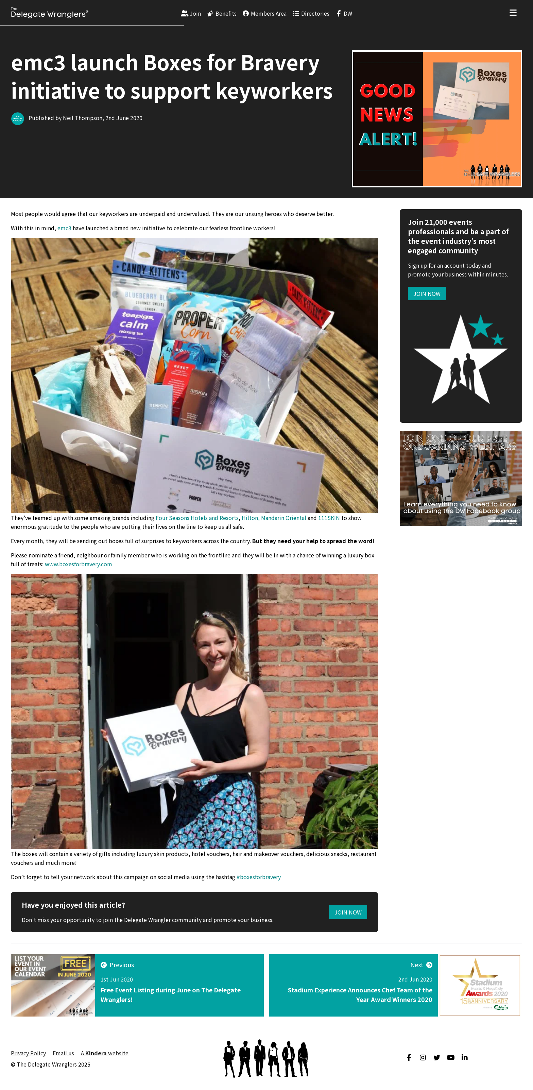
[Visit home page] (49, 12)
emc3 (64, 228)
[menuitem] (191, 13)
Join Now (348, 912)
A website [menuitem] (104, 1053)
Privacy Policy (28, 1053)
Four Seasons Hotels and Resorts (197, 518)
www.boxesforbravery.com (78, 564)
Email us (63, 1053)
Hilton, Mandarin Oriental (274, 518)
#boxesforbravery (259, 877)
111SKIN (329, 518)
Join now (427, 293)
